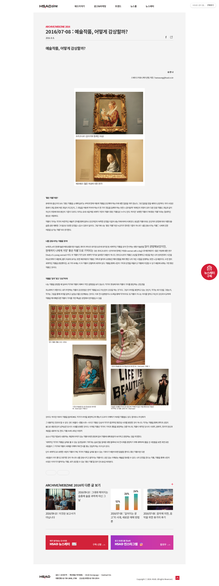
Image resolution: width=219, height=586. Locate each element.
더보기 (171, 484)
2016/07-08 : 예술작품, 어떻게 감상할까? (87, 31)
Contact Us (106, 575)
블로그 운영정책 (61, 575)
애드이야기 (80, 6)
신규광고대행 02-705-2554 (89, 578)
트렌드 (118, 6)
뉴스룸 (133, 6)
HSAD (45, 574)
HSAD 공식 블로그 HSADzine (49, 6)
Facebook (166, 37)
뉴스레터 (150, 6)
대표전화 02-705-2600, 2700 (66, 578)
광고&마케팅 (100, 6)
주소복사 (171, 37)
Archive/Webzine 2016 (58, 26)
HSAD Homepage (92, 575)
